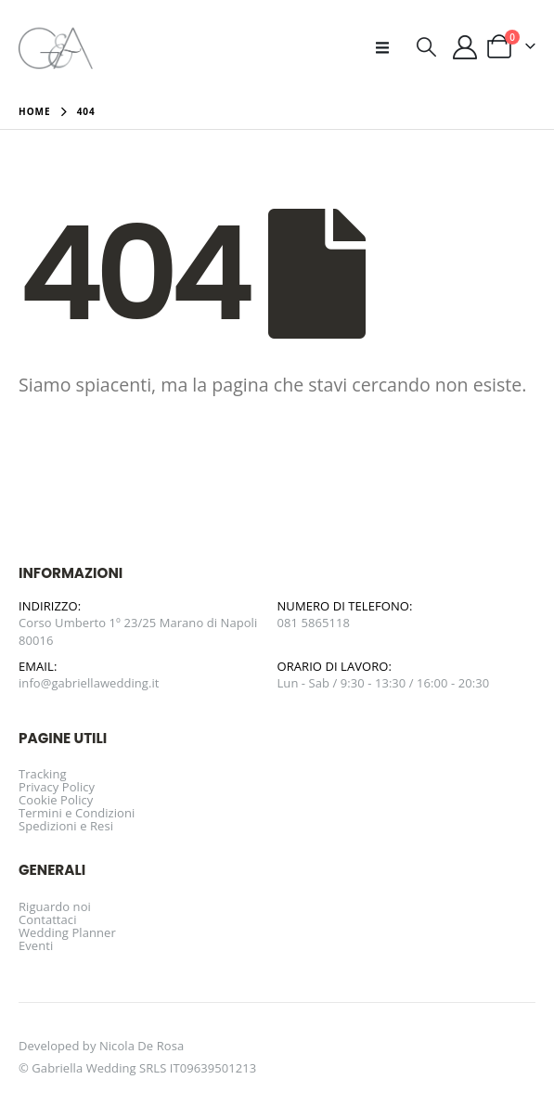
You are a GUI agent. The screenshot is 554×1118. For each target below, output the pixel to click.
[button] (388, 47)
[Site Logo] (56, 47)
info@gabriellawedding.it (89, 683)
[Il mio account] (465, 47)
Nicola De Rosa (141, 1045)
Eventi (36, 945)
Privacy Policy (57, 786)
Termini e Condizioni (77, 812)
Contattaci (48, 919)
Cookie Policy (56, 799)
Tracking (43, 773)
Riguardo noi (55, 906)
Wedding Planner (67, 932)
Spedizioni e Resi (66, 825)
